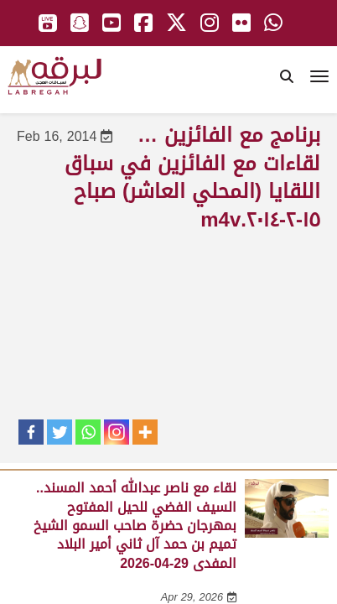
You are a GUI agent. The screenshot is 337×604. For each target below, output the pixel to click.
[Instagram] (116, 432)
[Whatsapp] (88, 432)
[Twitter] (59, 432)
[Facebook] (31, 432)
